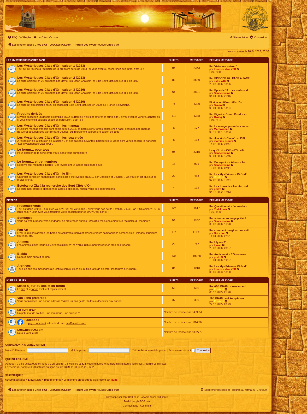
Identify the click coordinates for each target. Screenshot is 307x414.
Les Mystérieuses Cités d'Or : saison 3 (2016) (51, 89)
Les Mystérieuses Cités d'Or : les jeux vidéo (50, 137)
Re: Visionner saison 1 (223, 66)
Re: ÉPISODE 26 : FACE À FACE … (231, 78)
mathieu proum (223, 141)
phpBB (126, 397)
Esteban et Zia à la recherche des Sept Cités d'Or (54, 185)
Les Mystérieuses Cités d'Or (25, 60)
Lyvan (217, 245)
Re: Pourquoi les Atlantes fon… (229, 162)
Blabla (22, 253)
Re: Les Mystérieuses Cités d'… (229, 174)
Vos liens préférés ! (31, 298)
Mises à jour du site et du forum (41, 286)
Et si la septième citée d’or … (227, 102)
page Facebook (37, 323)
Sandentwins (222, 93)
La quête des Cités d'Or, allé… (228, 150)
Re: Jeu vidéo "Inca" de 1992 (227, 138)
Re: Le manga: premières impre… (230, 126)
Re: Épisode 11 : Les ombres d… (229, 90)
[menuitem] (12, 37)
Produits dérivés (29, 113)
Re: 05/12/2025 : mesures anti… (229, 286)
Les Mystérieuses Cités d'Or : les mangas (48, 125)
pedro (217, 189)
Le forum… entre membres (37, 161)
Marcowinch (221, 129)
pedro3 (218, 257)
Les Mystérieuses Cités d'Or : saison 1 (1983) (51, 65)
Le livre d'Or (26, 310)
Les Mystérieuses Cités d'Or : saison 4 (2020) (51, 101)
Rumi (114, 379)
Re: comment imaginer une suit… (230, 230)
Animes (23, 241)
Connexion (13, 344)
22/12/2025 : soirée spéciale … (228, 298)
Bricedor (219, 233)
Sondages (24, 217)
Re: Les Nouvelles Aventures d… (230, 186)
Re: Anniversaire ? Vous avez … (229, 254)
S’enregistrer (34, 344)
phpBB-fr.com (143, 401)
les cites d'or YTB (225, 69)
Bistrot (11, 200)
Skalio (218, 105)
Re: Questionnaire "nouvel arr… (229, 206)
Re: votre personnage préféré (227, 218)
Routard (219, 177)
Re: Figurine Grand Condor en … (230, 114)
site (23, 289)
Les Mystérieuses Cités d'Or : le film (44, 173)
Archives (24, 265)
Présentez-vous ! (30, 205)
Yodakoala (220, 209)
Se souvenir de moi (181, 350)
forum (34, 289)
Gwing (218, 117)
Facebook (31, 320)
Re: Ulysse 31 (218, 242)
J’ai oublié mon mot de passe (149, 350)
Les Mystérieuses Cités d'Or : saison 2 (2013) (51, 77)
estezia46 (220, 81)
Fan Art (22, 229)
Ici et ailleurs (16, 280)
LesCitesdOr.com (76, 323)
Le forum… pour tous (33, 149)
